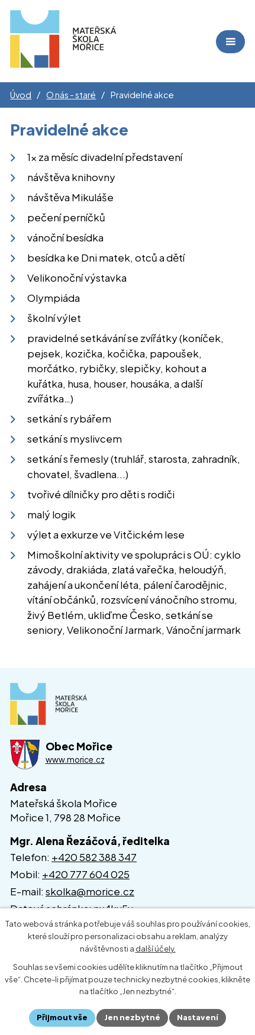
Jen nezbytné (132, 1017)
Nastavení (197, 1017)
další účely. (155, 948)
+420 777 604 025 (86, 874)
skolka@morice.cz (90, 891)
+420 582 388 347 (94, 856)
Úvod (20, 94)
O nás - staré (71, 94)
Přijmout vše (62, 1017)
